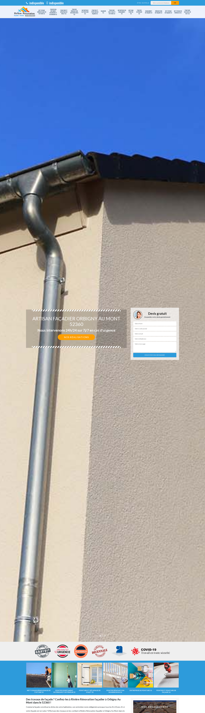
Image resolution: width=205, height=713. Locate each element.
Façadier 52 (103, 12)
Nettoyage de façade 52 (168, 12)
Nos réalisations (76, 337)
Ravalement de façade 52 (148, 12)
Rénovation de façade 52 (158, 12)
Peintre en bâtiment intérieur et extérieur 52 (53, 11)
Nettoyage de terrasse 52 (178, 12)
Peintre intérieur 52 (139, 12)
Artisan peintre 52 (131, 12)
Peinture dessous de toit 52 (187, 12)
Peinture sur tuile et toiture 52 (111, 12)
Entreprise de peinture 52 (85, 12)
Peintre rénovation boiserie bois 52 (74, 11)
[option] (102, 356)
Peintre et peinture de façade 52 (94, 12)
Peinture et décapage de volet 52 (63, 12)
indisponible (35, 3)
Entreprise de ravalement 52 (122, 12)
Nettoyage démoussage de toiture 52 (41, 12)
